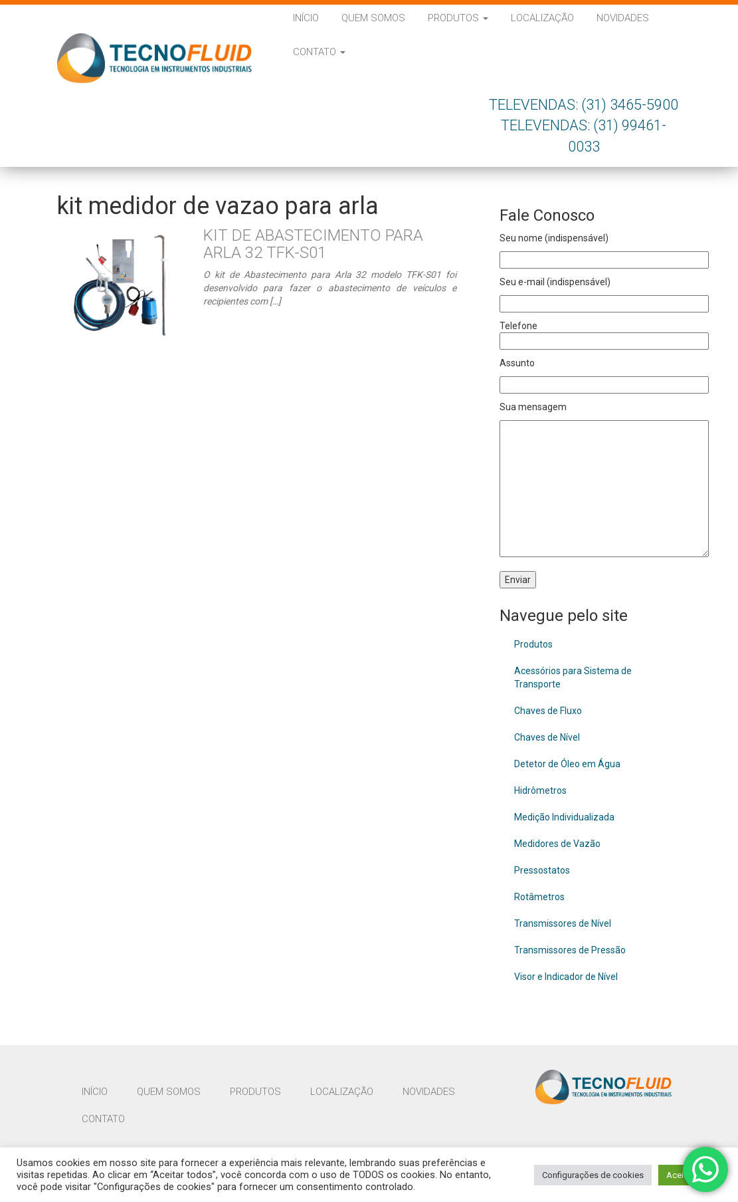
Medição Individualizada (564, 817)
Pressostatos (542, 870)
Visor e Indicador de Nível (566, 976)
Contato (319, 52)
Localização (542, 18)
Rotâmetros (539, 897)
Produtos (458, 18)
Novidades (623, 18)
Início (306, 18)
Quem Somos (373, 18)
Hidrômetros (540, 790)
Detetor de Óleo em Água (567, 764)
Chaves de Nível (547, 737)
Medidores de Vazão (557, 843)
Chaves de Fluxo (548, 710)
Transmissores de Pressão (570, 950)
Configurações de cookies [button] (593, 1175)
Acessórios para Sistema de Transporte (573, 677)
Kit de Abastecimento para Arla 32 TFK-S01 (313, 244)
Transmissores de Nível (562, 923)
